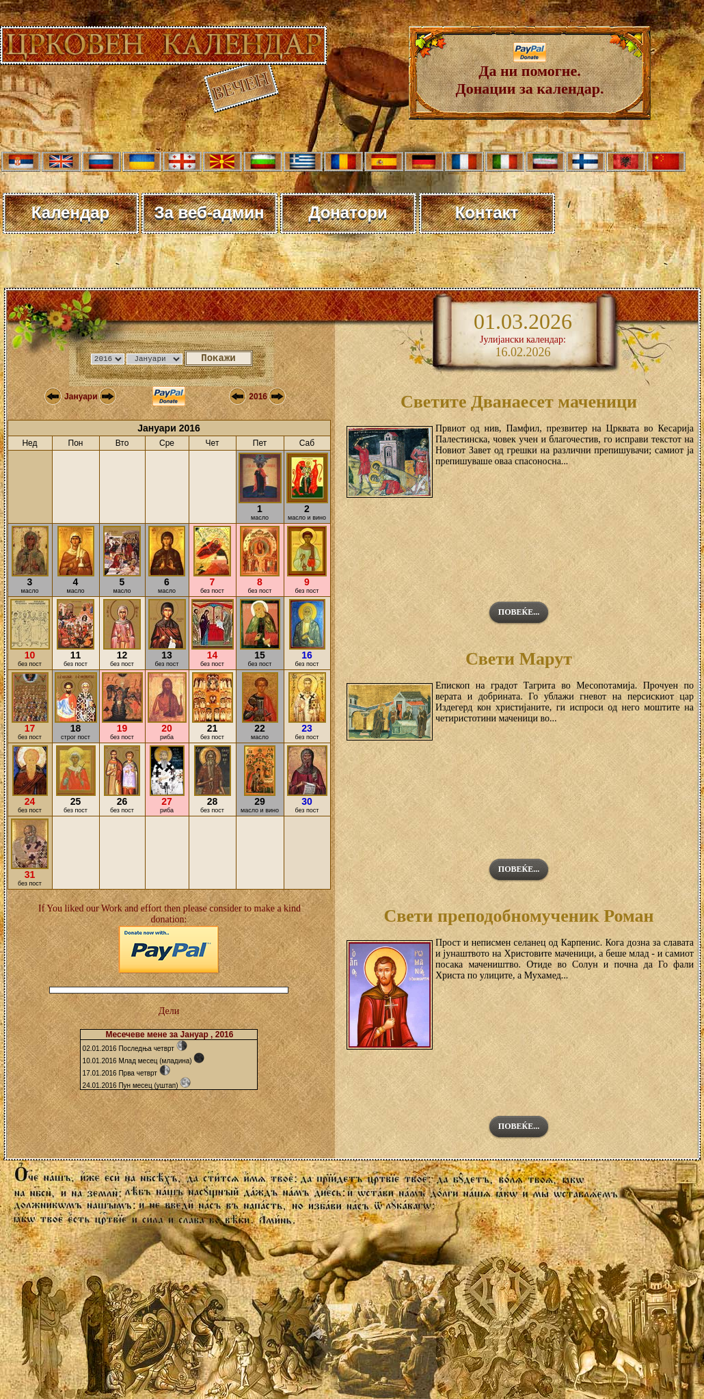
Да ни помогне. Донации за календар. (530, 73)
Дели (169, 1011)
